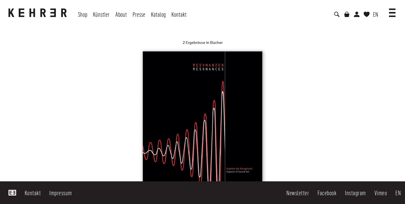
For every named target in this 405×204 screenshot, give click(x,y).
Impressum (60, 193)
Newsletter (297, 193)
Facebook (326, 193)
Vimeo (380, 193)
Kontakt (33, 193)
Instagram (355, 193)
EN (375, 14)
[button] (392, 11)
